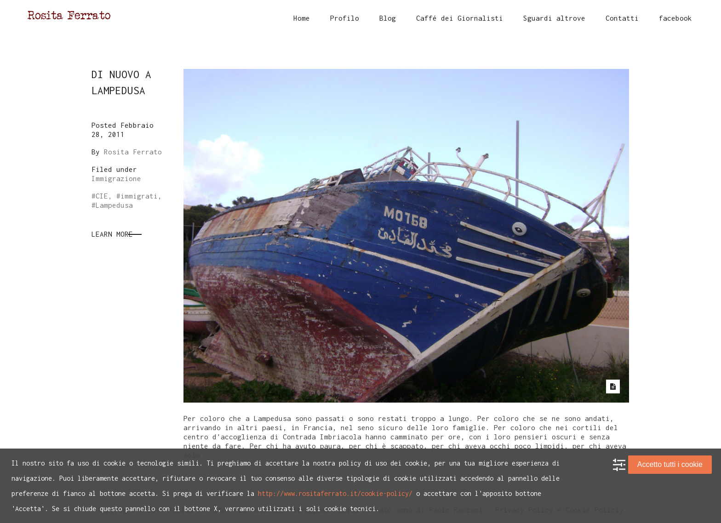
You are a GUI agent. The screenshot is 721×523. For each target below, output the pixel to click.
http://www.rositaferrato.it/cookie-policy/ (335, 493)
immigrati (139, 196)
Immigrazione (116, 178)
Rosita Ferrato (133, 152)
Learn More (112, 234)
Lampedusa (114, 205)
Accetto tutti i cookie (670, 464)
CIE (102, 196)
